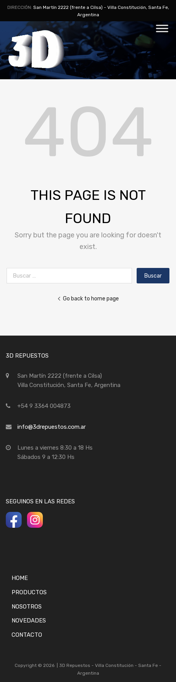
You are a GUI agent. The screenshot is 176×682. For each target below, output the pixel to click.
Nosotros (27, 606)
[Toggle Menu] (162, 31)
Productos (29, 592)
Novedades (29, 620)
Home (20, 578)
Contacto (27, 634)
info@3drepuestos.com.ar (51, 426)
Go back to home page (88, 298)
